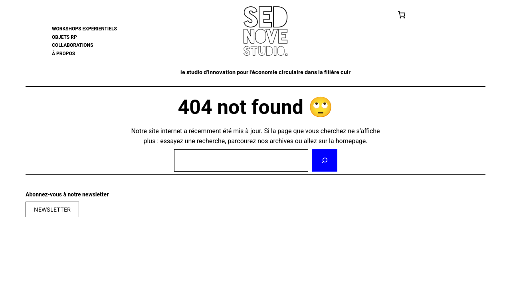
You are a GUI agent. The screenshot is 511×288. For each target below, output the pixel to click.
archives (281, 141)
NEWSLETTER (52, 209)
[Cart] (402, 14)
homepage (351, 141)
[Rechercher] (324, 160)
